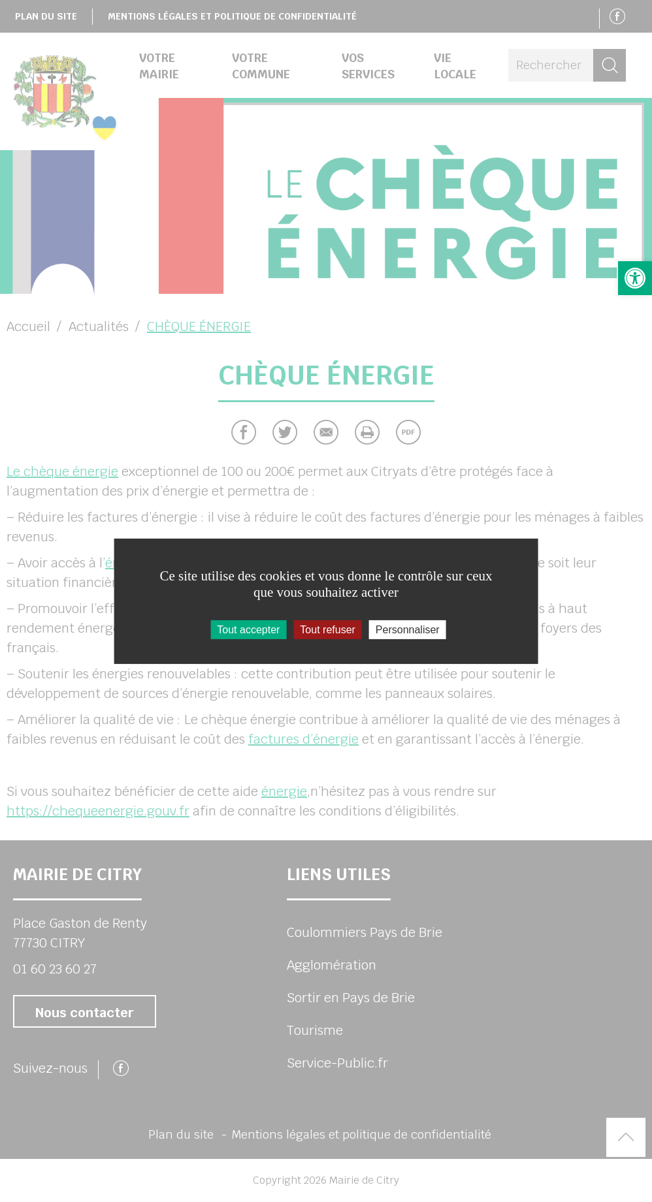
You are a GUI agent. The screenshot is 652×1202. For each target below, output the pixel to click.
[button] (635, 278)
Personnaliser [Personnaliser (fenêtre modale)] (408, 629)
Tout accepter (248, 629)
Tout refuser (327, 629)
